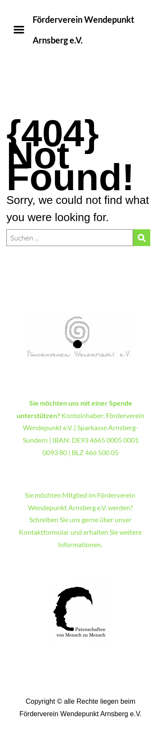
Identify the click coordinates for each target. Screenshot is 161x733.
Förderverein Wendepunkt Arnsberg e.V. (83, 29)
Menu (22, 30)
